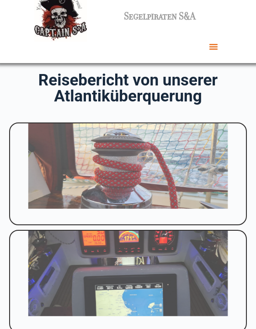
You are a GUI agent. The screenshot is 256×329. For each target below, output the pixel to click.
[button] (213, 46)
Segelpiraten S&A (159, 16)
